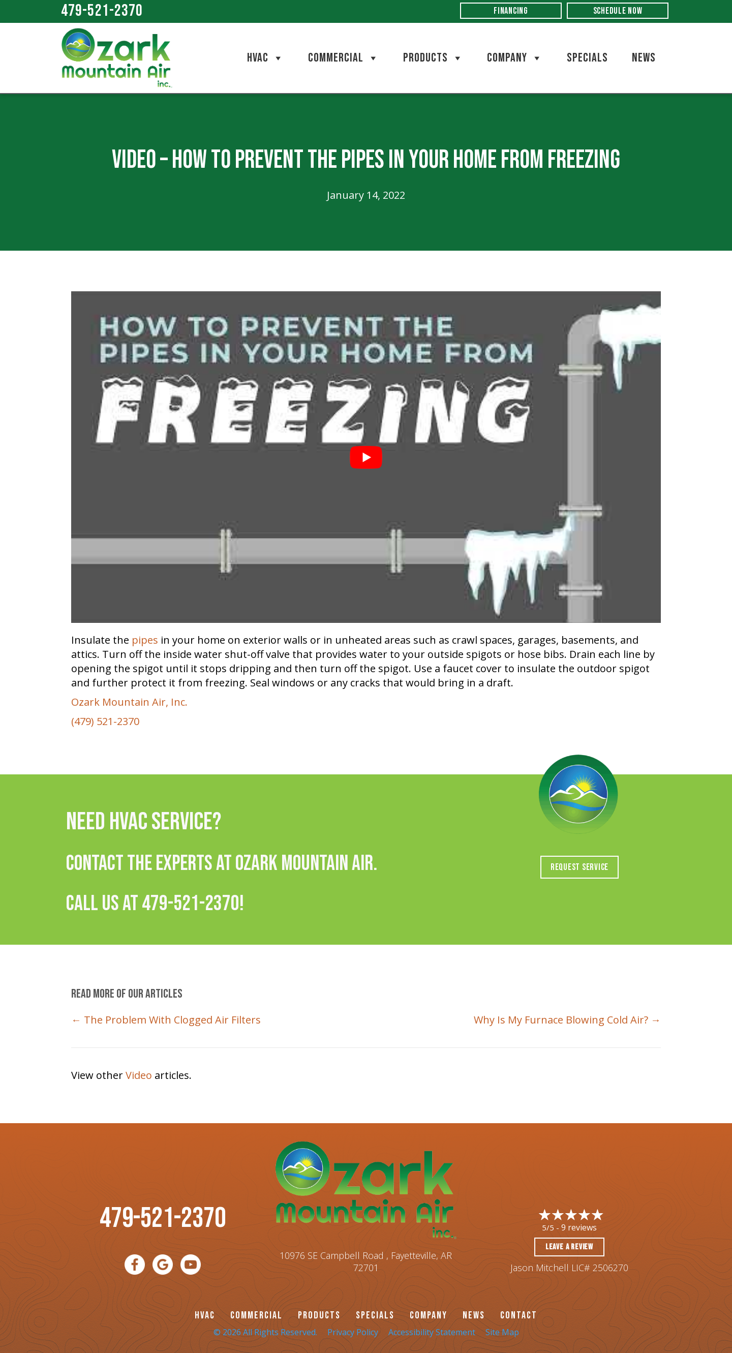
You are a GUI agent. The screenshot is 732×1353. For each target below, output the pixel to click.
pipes (145, 640)
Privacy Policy (352, 1332)
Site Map (502, 1332)
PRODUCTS (319, 1315)
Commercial (343, 58)
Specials (587, 57)
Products (433, 58)
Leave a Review (569, 1247)
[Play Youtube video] (366, 457)
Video (139, 1075)
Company (515, 58)
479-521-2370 (102, 11)
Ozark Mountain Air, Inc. (129, 702)
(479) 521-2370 (105, 721)
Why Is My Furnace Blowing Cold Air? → (567, 1020)
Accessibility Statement (431, 1332)
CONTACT (518, 1315)
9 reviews (579, 1227)
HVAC (265, 58)
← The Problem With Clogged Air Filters (166, 1020)
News (644, 57)
